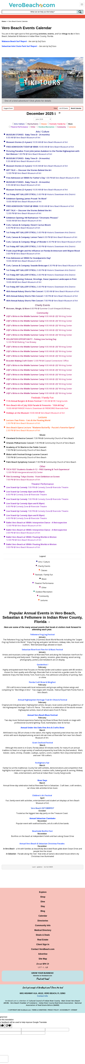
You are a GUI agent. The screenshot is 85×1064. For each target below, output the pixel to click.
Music (70, 124)
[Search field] (42, 12)
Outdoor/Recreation (46, 127)
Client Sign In (42, 944)
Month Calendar (76, 108)
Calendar (42, 916)
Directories (43, 921)
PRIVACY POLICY (53, 1010)
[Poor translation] (8, 1026)
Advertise (42, 954)
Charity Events (32, 124)
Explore (43, 892)
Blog (43, 911)
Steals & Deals (43, 935)
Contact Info (42, 996)
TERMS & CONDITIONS (39, 1010)
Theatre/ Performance (19, 127)
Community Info (43, 925)
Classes (44, 124)
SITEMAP (74, 1010)
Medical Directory (42, 930)
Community (61, 127)
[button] (10, 76)
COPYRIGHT (13, 1010)
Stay (43, 906)
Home (4, 21)
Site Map (43, 959)
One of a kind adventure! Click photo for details (28, 101)
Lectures (72, 127)
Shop (42, 897)
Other (33, 127)
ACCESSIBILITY (65, 1010)
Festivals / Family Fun (57, 124)
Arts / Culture (19, 124)
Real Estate (42, 940)
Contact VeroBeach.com (42, 949)
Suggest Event (8, 108)
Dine (43, 901)
